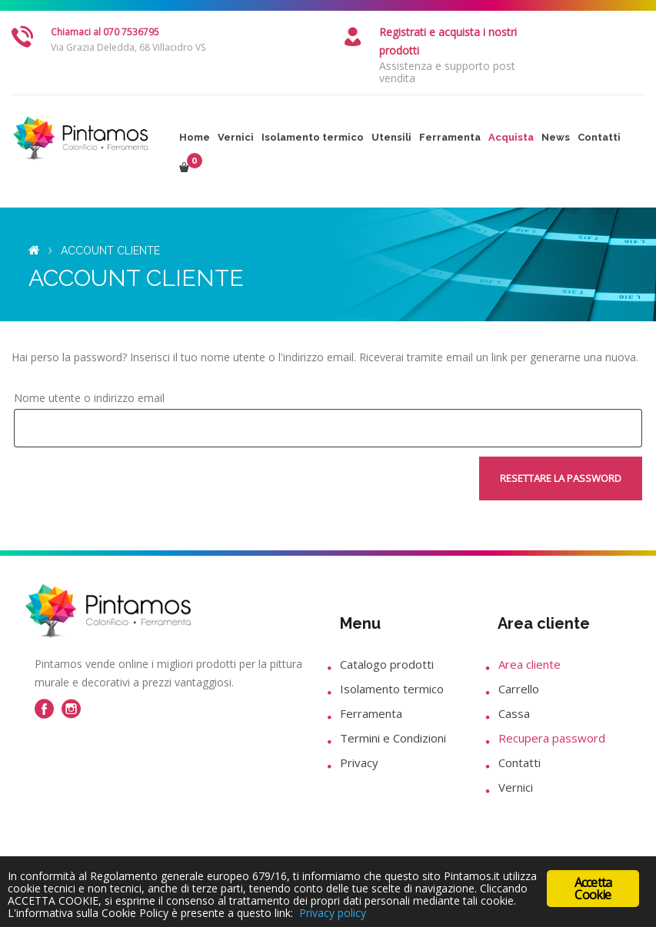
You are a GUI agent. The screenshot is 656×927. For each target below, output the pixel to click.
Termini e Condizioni (393, 738)
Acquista (511, 137)
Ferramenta (450, 137)
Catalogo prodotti (387, 664)
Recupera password (551, 738)
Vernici (236, 137)
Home (194, 137)
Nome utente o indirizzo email (89, 397)
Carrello (518, 688)
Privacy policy (332, 912)
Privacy (359, 762)
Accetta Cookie (592, 882)
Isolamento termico (312, 137)
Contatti (599, 137)
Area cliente (529, 664)
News (555, 137)
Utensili (391, 137)
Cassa (514, 713)
